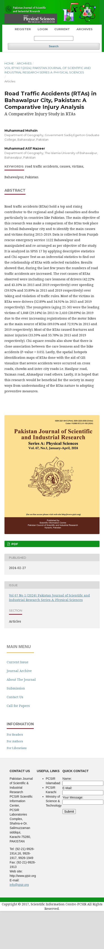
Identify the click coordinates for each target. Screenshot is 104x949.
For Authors (15, 741)
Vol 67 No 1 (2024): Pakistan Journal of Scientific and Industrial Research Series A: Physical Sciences (47, 70)
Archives (84, 29)
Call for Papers (18, 706)
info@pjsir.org (19, 885)
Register (23, 29)
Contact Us (15, 697)
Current (62, 29)
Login (43, 29)
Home (9, 63)
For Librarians (17, 748)
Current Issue (17, 662)
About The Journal (21, 679)
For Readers (15, 734)
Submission (16, 688)
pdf (14, 544)
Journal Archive (19, 671)
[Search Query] (53, 38)
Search (53, 46)
